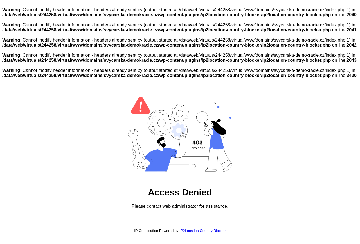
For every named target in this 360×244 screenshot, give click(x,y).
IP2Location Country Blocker (202, 231)
